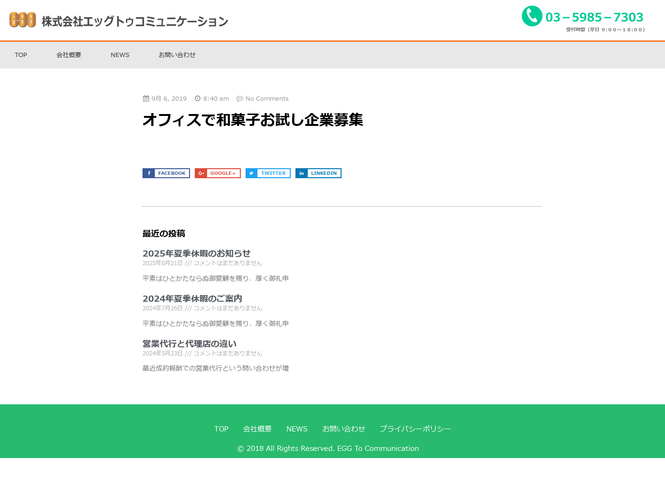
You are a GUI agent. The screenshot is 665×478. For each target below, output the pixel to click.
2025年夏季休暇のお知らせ (196, 254)
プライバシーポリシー (415, 429)
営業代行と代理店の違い (189, 344)
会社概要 (69, 55)
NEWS (120, 55)
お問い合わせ (177, 55)
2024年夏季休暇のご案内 (192, 299)
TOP (21, 55)
